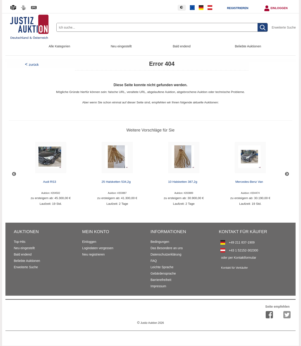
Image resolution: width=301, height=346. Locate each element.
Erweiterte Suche (284, 27)
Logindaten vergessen (97, 248)
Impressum (158, 286)
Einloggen (279, 8)
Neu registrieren (93, 254)
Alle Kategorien (59, 46)
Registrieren (237, 8)
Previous (14, 174)
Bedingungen (159, 242)
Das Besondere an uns (166, 248)
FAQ (153, 261)
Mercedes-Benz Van (249, 181)
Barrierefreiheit (160, 280)
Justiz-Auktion (150, 322)
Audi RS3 (49, 181)
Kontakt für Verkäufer (234, 267)
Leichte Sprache (161, 267)
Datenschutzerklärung (165, 254)
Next (287, 174)
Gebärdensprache (163, 273)
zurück (34, 64)
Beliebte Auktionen (248, 46)
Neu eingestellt (121, 46)
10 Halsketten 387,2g (182, 181)
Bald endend (182, 46)
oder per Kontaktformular (238, 257)
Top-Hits (19, 242)
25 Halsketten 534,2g (116, 181)
